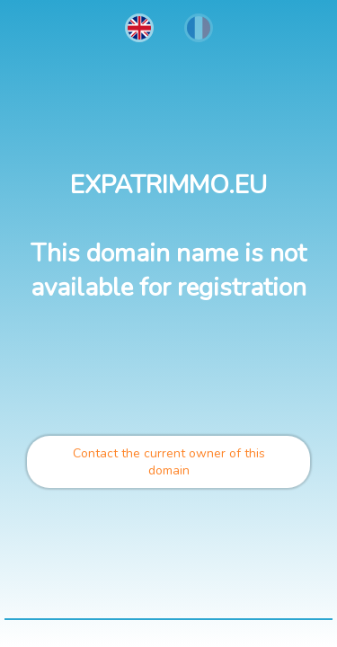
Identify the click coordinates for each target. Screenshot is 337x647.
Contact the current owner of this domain (169, 462)
